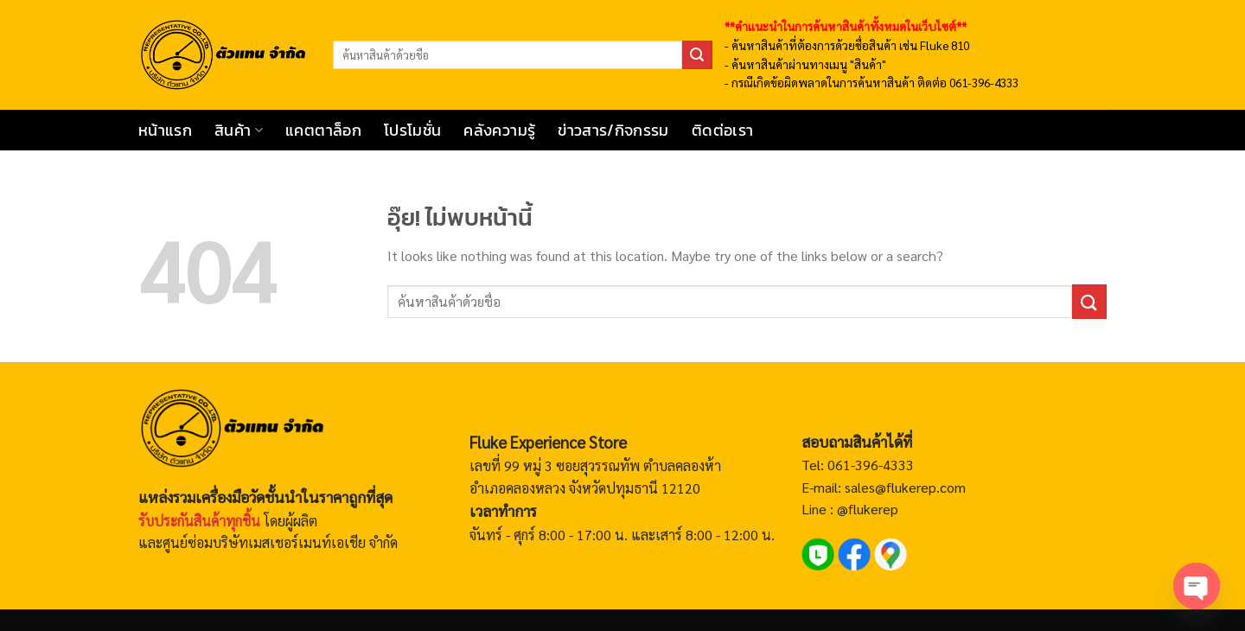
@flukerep (867, 509)
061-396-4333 (869, 465)
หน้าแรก (165, 130)
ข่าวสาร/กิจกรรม (613, 130)
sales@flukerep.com (905, 487)
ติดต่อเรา (722, 130)
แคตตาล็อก (323, 130)
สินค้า (238, 130)
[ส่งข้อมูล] (697, 55)
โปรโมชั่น (412, 130)
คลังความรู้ (499, 130)
